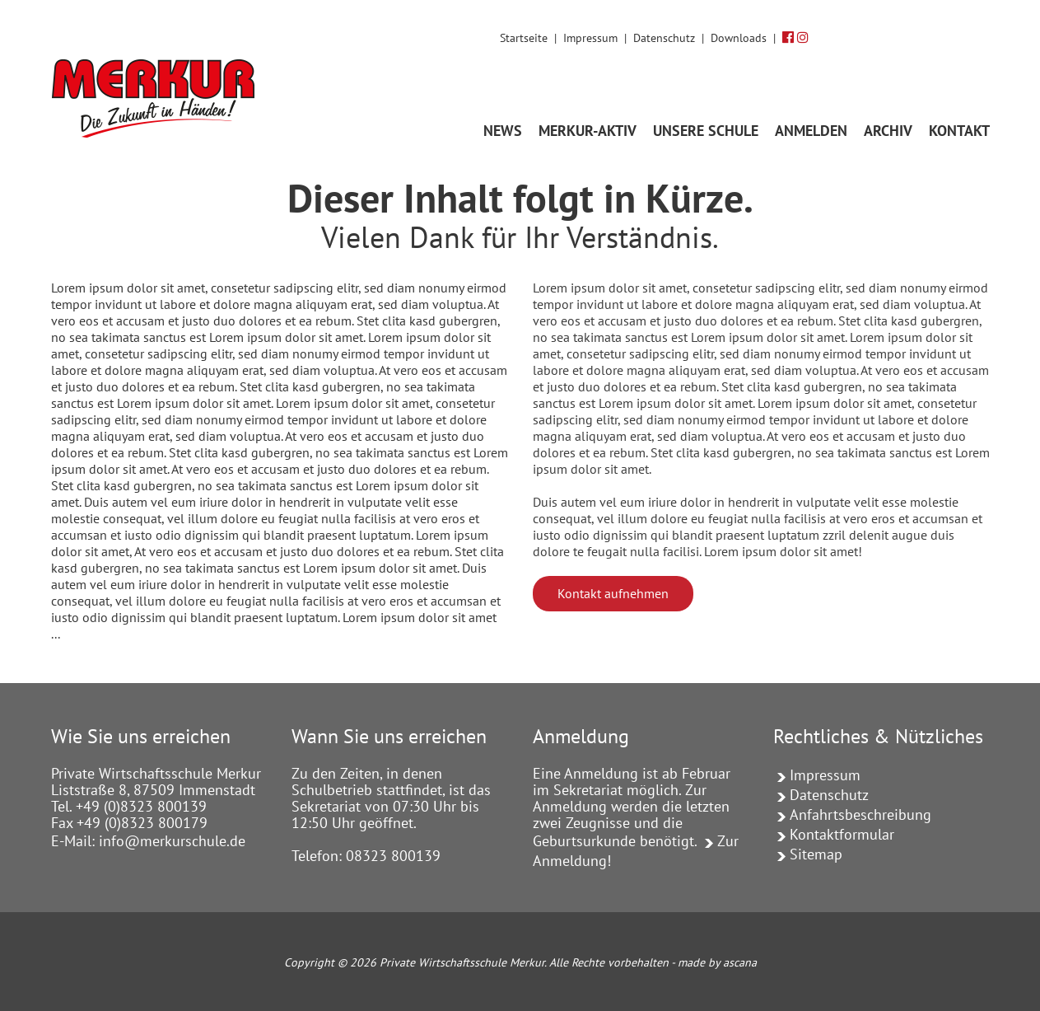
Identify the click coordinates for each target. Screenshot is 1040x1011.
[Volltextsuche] (973, 36)
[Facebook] (788, 37)
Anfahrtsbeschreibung (860, 814)
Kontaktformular (842, 834)
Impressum (590, 37)
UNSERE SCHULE (705, 130)
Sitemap (816, 854)
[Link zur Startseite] (159, 76)
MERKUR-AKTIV (588, 130)
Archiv (888, 130)
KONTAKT (959, 130)
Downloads (739, 37)
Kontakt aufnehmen (613, 593)
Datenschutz (664, 37)
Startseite (524, 37)
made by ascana (717, 962)
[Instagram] (803, 37)
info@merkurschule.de (172, 840)
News (502, 130)
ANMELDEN (811, 130)
